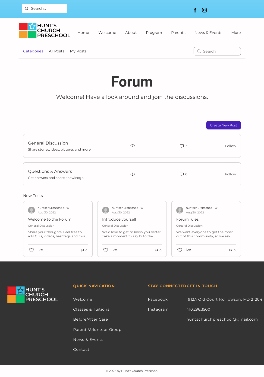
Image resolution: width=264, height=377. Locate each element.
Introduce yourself (119, 219)
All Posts (56, 51)
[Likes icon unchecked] (31, 250)
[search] (217, 51)
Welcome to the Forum (50, 219)
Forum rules (187, 219)
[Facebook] (195, 10)
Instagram (158, 309)
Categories (33, 51)
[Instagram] (204, 10)
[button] (131, 30)
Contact (81, 349)
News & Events (88, 339)
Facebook (158, 299)
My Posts (78, 51)
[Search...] (44, 8)
